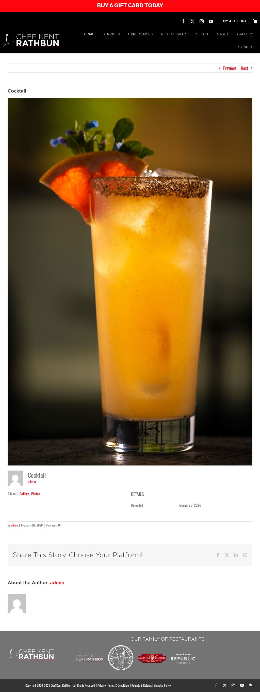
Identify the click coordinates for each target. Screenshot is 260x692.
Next (244, 68)
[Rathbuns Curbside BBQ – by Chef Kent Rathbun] (121, 646)
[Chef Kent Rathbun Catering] (89, 650)
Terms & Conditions (118, 685)
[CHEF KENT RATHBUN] (31, 36)
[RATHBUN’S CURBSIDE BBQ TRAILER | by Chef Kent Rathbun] (152, 655)
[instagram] (202, 21)
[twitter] (192, 21)
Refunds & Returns (142, 685)
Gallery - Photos (30, 493)
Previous (229, 68)
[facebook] (183, 21)
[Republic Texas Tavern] (183, 646)
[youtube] (211, 21)
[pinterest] (250, 685)
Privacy (102, 685)
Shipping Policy (162, 685)
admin (32, 481)
